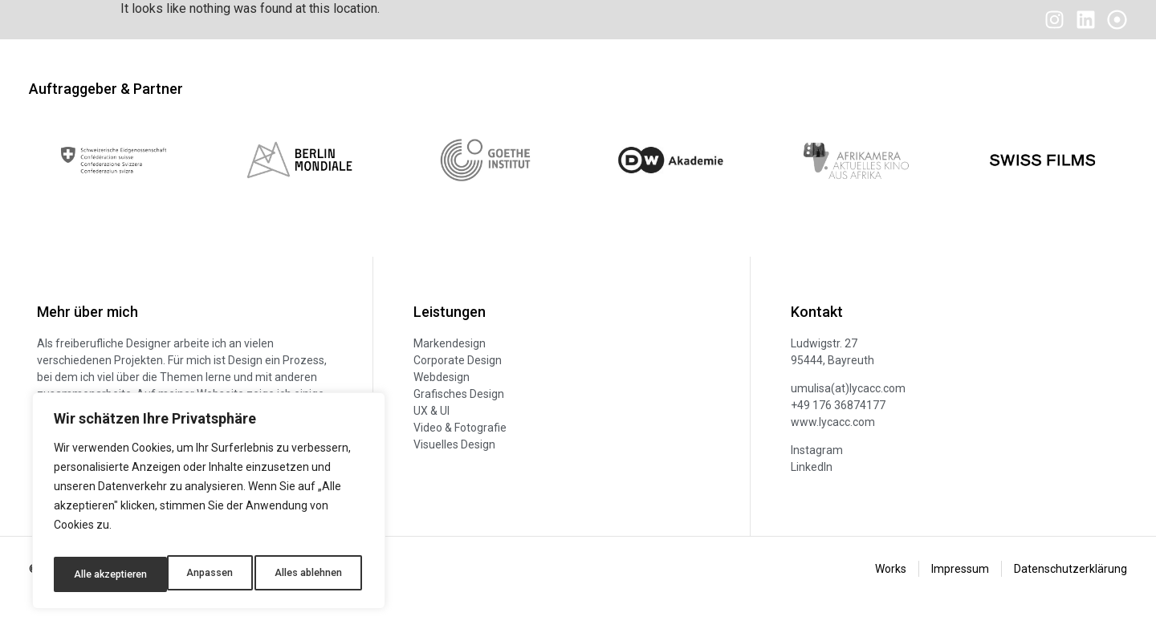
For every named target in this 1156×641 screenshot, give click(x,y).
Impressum (960, 596)
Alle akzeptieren (308, 574)
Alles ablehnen (192, 574)
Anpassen (93, 574)
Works (890, 596)
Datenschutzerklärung (1070, 596)
